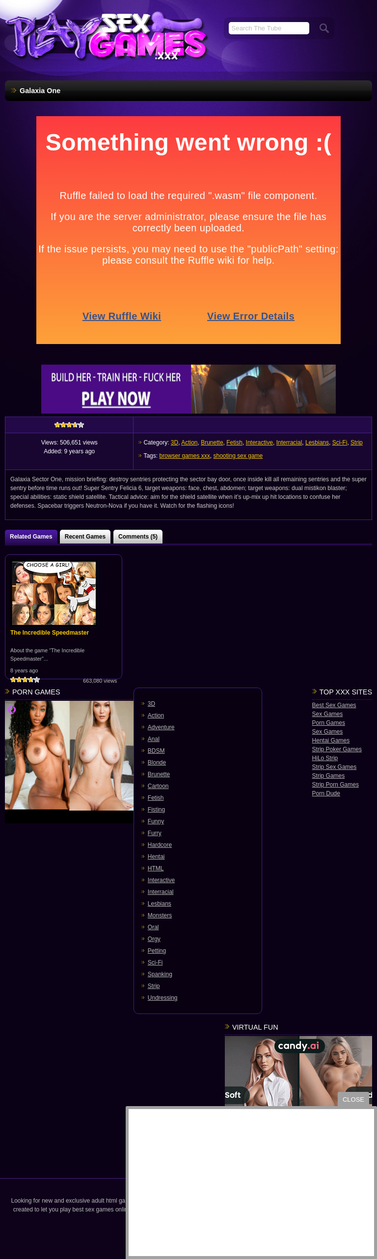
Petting (157, 950)
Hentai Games (331, 740)
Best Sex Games (334, 705)
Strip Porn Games (335, 784)
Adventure (161, 727)
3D (174, 442)
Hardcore (160, 844)
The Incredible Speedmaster (49, 632)
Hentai (156, 856)
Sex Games (327, 714)
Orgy (154, 939)
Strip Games (328, 775)
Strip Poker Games (337, 749)
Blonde (157, 762)
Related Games (31, 536)
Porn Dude (326, 793)
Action (189, 442)
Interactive (259, 442)
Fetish (234, 442)
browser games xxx (184, 455)
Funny (156, 821)
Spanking (160, 974)
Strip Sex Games (334, 767)
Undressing (163, 997)
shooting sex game (238, 455)
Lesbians (317, 442)
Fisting (156, 809)
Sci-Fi (340, 442)
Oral (153, 927)
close (353, 1099)
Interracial (289, 442)
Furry (155, 833)
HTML (156, 868)
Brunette (212, 442)
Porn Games (328, 722)
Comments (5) (138, 536)
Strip (356, 442)
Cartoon (158, 786)
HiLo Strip (325, 758)
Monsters (160, 915)
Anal (154, 739)
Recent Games (85, 536)
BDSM (156, 750)
